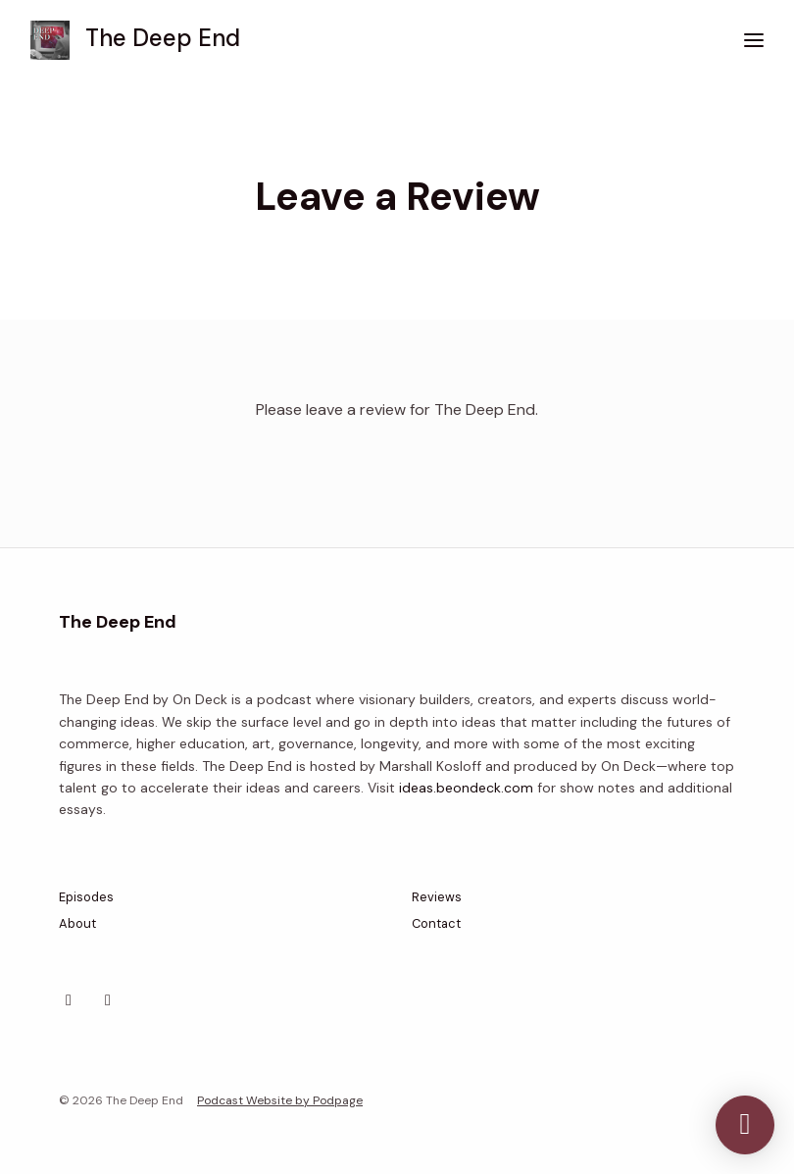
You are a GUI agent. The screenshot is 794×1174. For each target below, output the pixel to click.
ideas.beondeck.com (466, 787)
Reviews (437, 897)
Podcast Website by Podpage (280, 1100)
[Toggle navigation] (754, 41)
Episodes (86, 897)
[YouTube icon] (108, 1000)
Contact (436, 923)
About (77, 923)
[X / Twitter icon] (68, 1000)
